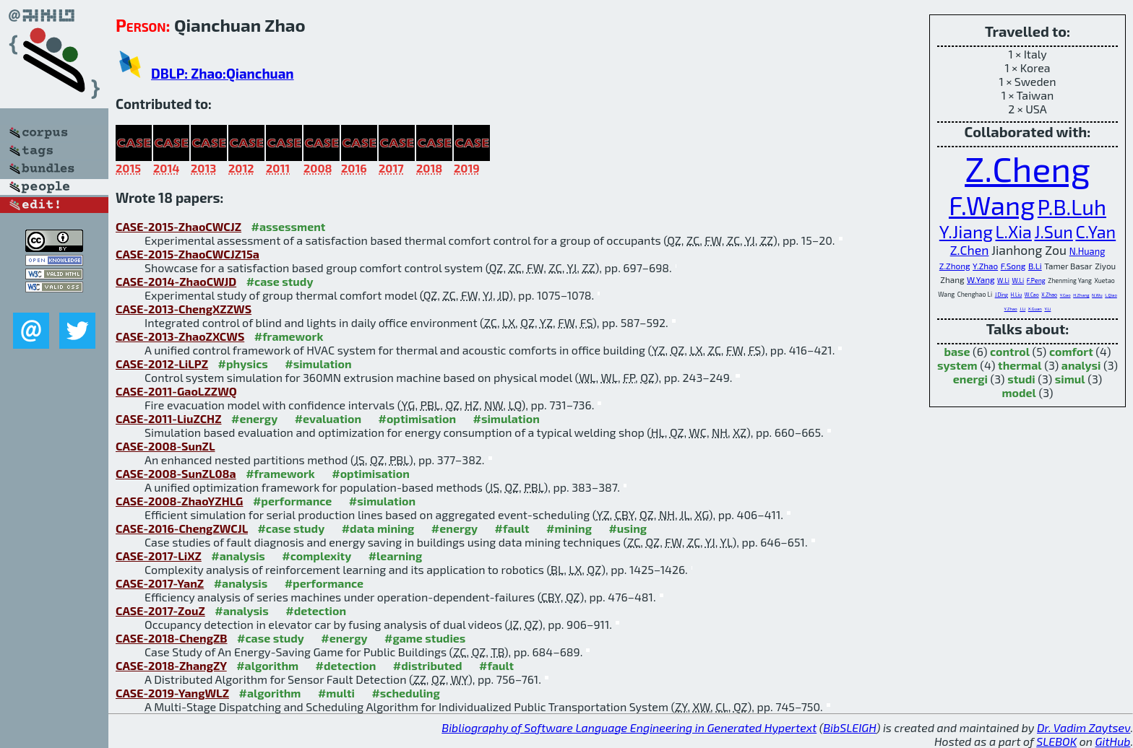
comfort (1071, 351)
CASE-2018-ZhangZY (171, 665)
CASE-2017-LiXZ (159, 555)
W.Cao (1032, 294)
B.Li (1035, 266)
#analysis (238, 555)
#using (627, 528)
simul (1070, 379)
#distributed (427, 665)
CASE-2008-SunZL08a (176, 473)
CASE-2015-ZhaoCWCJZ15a (187, 254)
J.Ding (1001, 294)
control (1010, 351)
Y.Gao (1065, 294)
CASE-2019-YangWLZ (172, 693)
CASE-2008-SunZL (165, 446)
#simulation (318, 363)
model (1019, 392)
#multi (336, 693)
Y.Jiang (966, 231)
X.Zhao (1049, 294)
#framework (289, 336)
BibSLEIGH (849, 727)
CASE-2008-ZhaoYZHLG (179, 501)
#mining (569, 528)
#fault (512, 528)
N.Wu (1097, 294)
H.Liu (1016, 294)
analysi (1081, 365)
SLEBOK (1056, 741)
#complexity (316, 555)
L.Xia (1014, 232)
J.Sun (1053, 232)
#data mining (378, 528)
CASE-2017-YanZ (160, 583)
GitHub (1113, 741)
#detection (315, 610)
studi (1021, 379)
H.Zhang (1081, 294)
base (957, 351)
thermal (1020, 365)
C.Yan (1095, 232)
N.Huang (1087, 251)
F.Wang (992, 204)
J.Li (1022, 308)
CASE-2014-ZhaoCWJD (176, 281)
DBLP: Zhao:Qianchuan (222, 73)
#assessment (288, 226)
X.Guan (1035, 308)
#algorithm (267, 665)
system (957, 365)
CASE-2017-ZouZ (160, 610)
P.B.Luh (1072, 206)
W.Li (1003, 280)
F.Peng (1036, 280)
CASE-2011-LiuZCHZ (169, 418)
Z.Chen (969, 250)
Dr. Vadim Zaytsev (1083, 727)
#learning (396, 555)
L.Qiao (1111, 294)
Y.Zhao (985, 266)
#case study (280, 281)
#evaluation (328, 418)
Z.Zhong (954, 266)
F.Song (1013, 266)
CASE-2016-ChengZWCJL (182, 528)
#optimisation (417, 418)
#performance (292, 501)
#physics (243, 363)
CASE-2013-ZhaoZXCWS (180, 336)
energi (970, 379)
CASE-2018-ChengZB (172, 638)
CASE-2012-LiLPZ (162, 363)
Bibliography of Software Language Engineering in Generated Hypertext (629, 727)
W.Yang (980, 279)
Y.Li (1047, 308)
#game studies (424, 638)
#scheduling (405, 693)
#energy (254, 418)
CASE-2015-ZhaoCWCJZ (178, 226)
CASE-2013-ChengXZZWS (183, 309)
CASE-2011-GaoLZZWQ (176, 391)
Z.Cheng (1027, 168)
